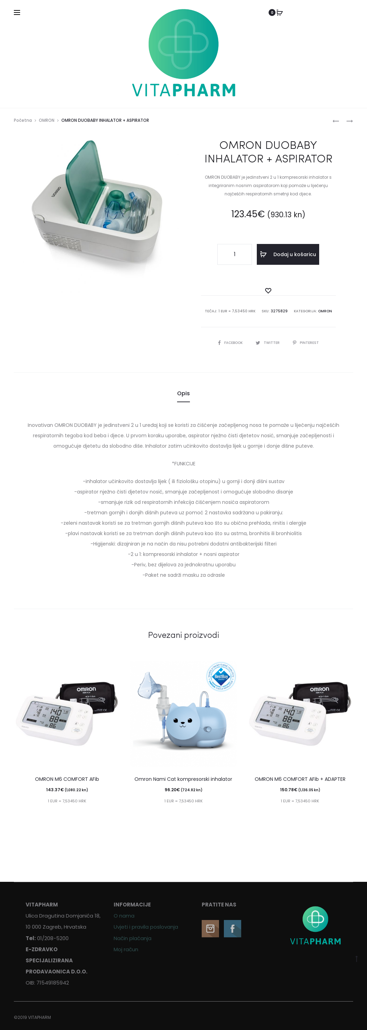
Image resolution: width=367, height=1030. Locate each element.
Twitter (268, 342)
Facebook (231, 342)
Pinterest (306, 342)
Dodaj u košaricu (288, 254)
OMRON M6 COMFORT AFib (67, 779)
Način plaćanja (132, 938)
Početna (23, 120)
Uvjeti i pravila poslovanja (146, 926)
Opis (183, 393)
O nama (124, 915)
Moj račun (126, 949)
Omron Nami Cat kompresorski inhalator (183, 779)
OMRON (46, 120)
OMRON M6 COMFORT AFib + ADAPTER (300, 779)
